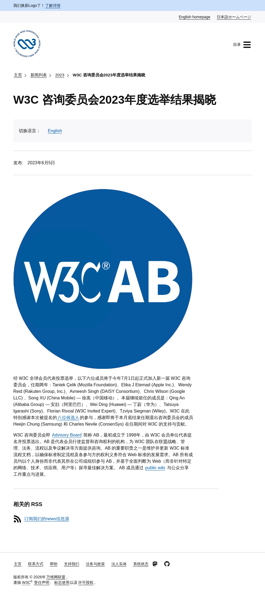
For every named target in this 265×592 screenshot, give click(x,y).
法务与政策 (95, 564)
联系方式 (35, 564)
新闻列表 (39, 75)
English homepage (195, 16)
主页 (18, 75)
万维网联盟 (55, 577)
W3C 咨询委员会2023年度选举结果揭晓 (109, 75)
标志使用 (61, 582)
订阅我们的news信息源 (46, 518)
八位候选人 (68, 417)
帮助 (53, 564)
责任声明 (41, 582)
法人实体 (119, 564)
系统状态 (140, 564)
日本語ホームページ (234, 16)
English (55, 130)
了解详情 (52, 5)
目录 (242, 45)
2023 (59, 75)
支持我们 (71, 564)
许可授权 (85, 582)
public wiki (155, 467)
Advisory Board (67, 435)
